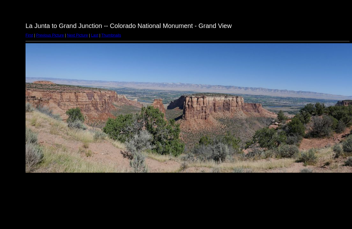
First (29, 35)
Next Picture (77, 35)
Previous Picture (50, 35)
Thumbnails (111, 35)
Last (94, 35)
